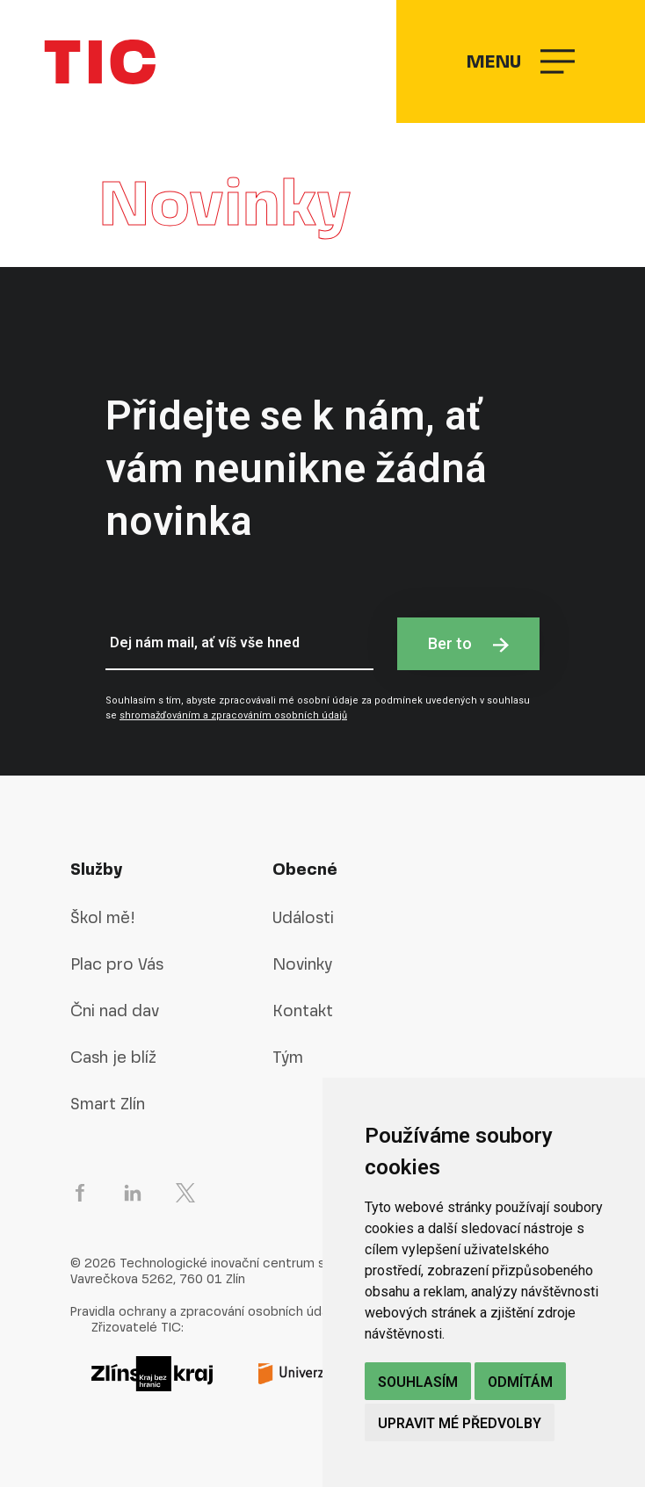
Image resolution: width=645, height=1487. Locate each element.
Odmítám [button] (520, 1382)
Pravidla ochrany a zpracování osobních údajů (204, 1311)
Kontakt (302, 1010)
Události (303, 917)
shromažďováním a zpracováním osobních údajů (233, 715)
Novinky (302, 964)
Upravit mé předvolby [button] (459, 1423)
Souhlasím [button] (418, 1382)
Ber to (468, 643)
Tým (287, 1057)
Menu (521, 62)
